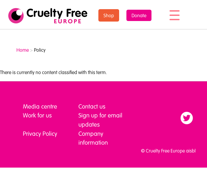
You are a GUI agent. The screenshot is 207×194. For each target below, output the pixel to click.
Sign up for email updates (100, 119)
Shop (109, 15)
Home (22, 50)
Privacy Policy (40, 133)
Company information (93, 138)
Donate (139, 15)
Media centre (40, 106)
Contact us (91, 106)
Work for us (37, 115)
